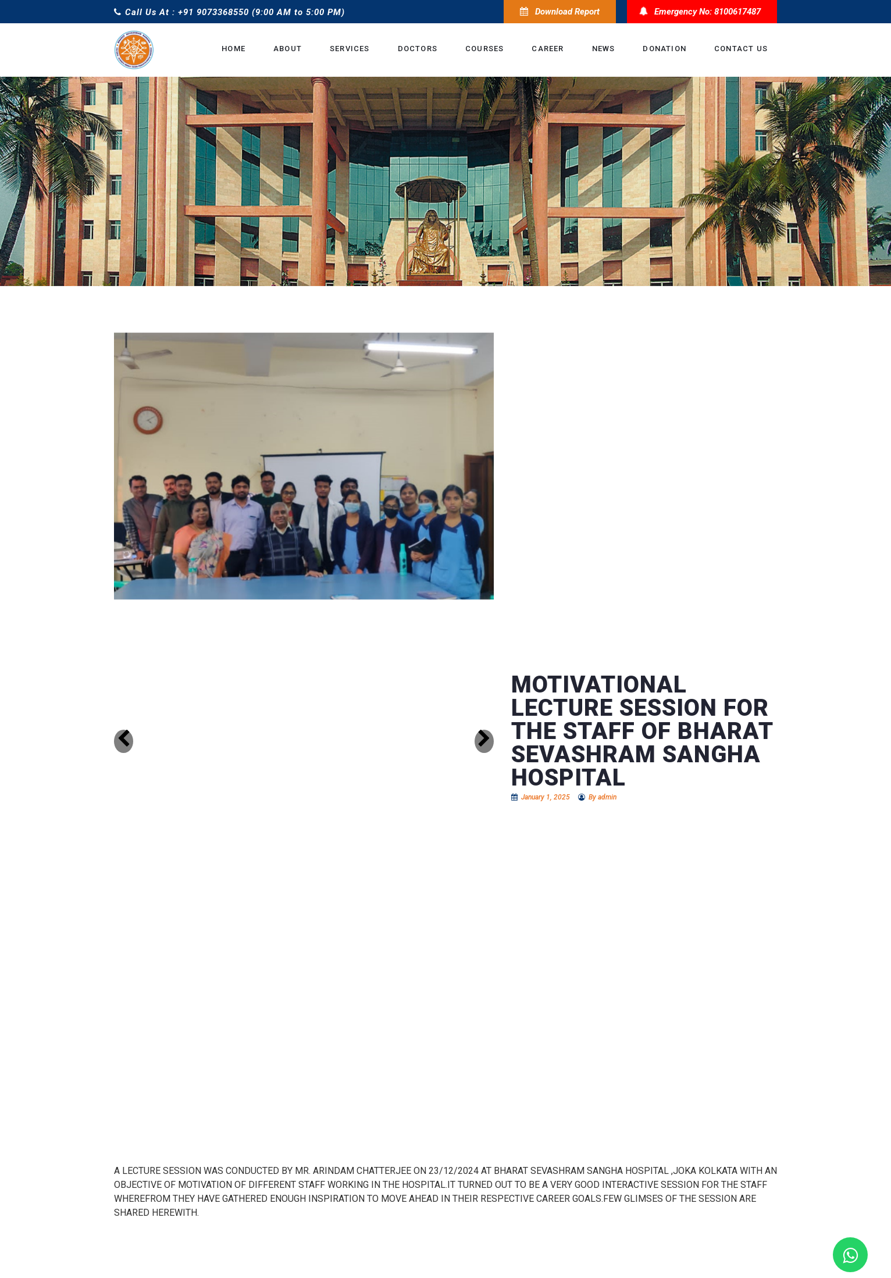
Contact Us (741, 48)
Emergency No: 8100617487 (702, 11)
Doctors (417, 48)
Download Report (560, 11)
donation (664, 48)
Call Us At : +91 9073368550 (181, 12)
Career (548, 48)
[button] (123, 742)
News (603, 48)
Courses (484, 48)
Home (233, 48)
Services (350, 48)
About (287, 48)
